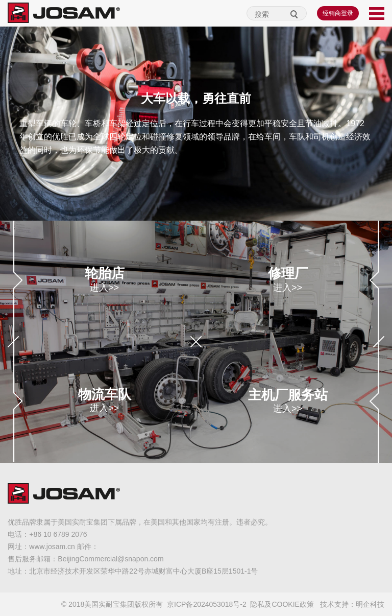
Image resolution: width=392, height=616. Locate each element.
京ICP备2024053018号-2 (207, 604)
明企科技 (370, 604)
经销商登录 (338, 13)
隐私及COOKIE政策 (281, 604)
